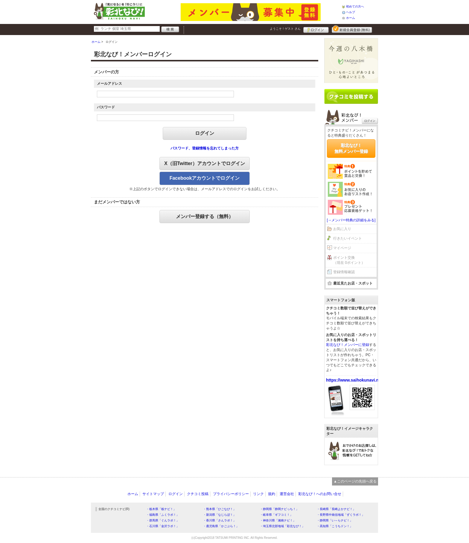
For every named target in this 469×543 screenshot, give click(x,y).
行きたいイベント (347, 238)
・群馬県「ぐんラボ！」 (162, 520)
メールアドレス (109, 83)
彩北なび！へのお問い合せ (319, 494)
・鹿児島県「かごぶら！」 (221, 526)
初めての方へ (355, 6)
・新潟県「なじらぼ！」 (219, 514)
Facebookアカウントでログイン (205, 178)
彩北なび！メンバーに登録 (347, 345)
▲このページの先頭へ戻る (355, 481)
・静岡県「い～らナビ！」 (335, 520)
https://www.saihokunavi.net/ (354, 380)
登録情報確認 (344, 272)
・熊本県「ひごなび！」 (219, 509)
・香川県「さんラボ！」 (219, 520)
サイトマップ (153, 494)
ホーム (350, 17)
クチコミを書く (351, 96)
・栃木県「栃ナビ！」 (161, 509)
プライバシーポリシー (231, 494)
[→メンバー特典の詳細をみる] (351, 220)
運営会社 (287, 494)
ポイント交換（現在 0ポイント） (349, 260)
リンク (258, 494)
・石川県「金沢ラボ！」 (162, 526)
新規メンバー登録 (352, 29)
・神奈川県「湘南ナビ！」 (278, 520)
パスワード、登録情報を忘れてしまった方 (204, 148)
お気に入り (342, 229)
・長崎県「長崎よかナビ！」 (336, 509)
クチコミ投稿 (197, 494)
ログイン (316, 29)
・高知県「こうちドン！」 (335, 526)
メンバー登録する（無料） (204, 216)
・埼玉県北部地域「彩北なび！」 (282, 526)
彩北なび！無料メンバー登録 (351, 148)
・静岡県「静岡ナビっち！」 (279, 509)
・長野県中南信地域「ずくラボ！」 (341, 514)
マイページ (342, 248)
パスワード (106, 107)
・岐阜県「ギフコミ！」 (276, 514)
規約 (271, 494)
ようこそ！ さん (285, 28)
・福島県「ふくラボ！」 (162, 514)
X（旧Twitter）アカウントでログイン (204, 163)
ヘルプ (350, 12)
